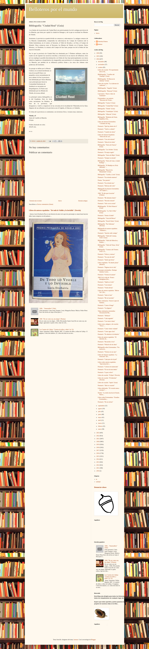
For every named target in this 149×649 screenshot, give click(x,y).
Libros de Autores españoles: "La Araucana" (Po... (107, 355)
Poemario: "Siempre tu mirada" (107, 158)
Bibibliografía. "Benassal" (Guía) (107, 91)
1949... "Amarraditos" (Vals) (47, 308)
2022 (98, 436)
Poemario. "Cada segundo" (105, 318)
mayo (100, 417)
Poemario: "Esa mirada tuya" (106, 183)
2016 (98, 453)
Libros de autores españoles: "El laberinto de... (107, 338)
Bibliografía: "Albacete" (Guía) (107, 114)
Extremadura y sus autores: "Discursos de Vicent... (106, 99)
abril (99, 420)
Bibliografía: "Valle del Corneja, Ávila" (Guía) (107, 236)
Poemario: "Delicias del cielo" (106, 186)
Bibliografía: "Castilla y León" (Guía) (109, 174)
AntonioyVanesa (103, 41)
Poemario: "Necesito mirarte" (106, 200)
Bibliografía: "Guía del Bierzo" (107, 218)
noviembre (101, 64)
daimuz (100, 44)
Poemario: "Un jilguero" (105, 308)
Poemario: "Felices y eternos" (106, 254)
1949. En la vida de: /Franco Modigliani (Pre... (106, 278)
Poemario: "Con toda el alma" (106, 321)
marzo (100, 423)
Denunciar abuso (100, 487)
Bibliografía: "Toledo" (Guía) (106, 108)
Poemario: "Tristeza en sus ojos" (107, 352)
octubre (100, 67)
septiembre (101, 405)
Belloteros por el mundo (53, 9)
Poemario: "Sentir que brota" (106, 260)
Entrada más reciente (35, 201)
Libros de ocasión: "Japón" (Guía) (108, 382)
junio (99, 414)
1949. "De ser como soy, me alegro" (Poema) (52, 319)
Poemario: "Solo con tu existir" (107, 203)
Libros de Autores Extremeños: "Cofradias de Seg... (107, 122)
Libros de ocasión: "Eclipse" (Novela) (109, 375)
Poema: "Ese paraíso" (104, 180)
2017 (98, 450)
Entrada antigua (82, 201)
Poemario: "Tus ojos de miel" (106, 257)
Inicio (60, 201)
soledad (98, 482)
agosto (100, 408)
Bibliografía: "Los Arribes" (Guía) (108, 149)
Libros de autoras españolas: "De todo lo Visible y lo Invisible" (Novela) (55, 210)
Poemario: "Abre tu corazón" (106, 385)
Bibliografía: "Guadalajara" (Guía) (108, 111)
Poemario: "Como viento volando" (108, 328)
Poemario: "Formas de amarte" (107, 274)
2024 (98, 59)
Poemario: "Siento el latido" (106, 215)
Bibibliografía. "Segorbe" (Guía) (107, 88)
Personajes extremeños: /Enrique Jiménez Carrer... (107, 271)
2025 (98, 56)
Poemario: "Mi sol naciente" (106, 298)
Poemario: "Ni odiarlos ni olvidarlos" (108, 334)
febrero (100, 426)
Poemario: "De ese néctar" (105, 402)
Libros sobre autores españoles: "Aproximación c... (107, 363)
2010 (98, 471)
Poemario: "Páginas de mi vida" (107, 267)
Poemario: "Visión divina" (105, 288)
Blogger (93, 639)
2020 (98, 441)
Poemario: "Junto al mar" (105, 295)
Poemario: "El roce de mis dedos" (107, 369)
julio (99, 411)
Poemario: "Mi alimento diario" (107, 198)
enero (100, 429)
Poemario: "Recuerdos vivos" (106, 342)
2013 (98, 462)
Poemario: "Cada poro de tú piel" (107, 359)
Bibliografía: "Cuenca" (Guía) (106, 103)
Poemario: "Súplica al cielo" (106, 282)
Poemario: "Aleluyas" (104, 315)
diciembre (101, 61)
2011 (98, 468)
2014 (98, 459)
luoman (76, 639)
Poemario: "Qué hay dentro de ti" (107, 126)
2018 (98, 447)
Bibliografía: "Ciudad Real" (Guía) (108, 106)
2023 (98, 433)
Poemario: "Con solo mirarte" (106, 139)
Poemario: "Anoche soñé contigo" (108, 233)
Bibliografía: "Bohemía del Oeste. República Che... (108, 118)
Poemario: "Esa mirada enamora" (107, 177)
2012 (98, 465)
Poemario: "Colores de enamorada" (108, 367)
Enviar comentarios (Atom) (45, 204)
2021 (98, 438)
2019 (98, 444)
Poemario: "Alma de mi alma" (106, 142)
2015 (98, 456)
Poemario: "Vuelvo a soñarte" (106, 129)
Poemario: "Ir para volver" (105, 372)
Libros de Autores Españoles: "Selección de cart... (106, 135)
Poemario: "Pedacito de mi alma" (107, 344)
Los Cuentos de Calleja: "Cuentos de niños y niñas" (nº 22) (56, 329)
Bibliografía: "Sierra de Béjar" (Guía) (109, 155)
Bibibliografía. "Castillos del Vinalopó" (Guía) (106, 75)
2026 (98, 53)
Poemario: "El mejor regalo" (106, 152)
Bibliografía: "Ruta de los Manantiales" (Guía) (105, 171)
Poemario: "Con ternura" (105, 285)
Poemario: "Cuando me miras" (106, 132)
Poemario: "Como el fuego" (106, 305)
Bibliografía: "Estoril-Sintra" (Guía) (108, 221)
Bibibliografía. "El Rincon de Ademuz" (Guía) (106, 80)
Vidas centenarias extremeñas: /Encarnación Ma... (106, 312)
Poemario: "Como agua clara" (106, 331)
